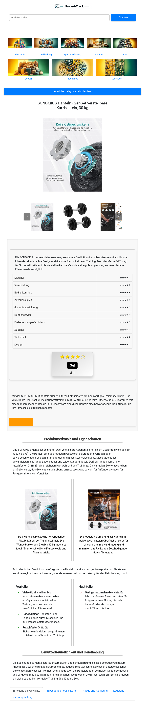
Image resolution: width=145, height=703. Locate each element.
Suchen (123, 17)
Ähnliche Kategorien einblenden (72, 91)
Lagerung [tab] (118, 690)
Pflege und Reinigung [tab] (95, 690)
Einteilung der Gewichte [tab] (26, 690)
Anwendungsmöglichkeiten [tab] (61, 690)
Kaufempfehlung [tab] (22, 697)
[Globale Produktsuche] (59, 17)
